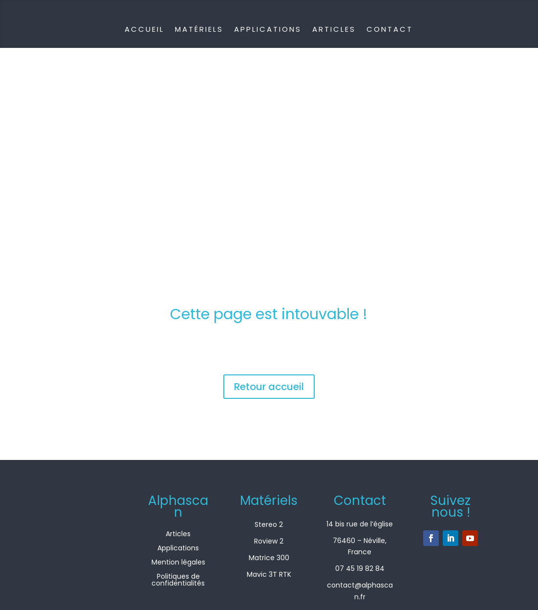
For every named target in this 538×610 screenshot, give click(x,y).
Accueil (144, 29)
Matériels (199, 29)
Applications (267, 29)
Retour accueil (269, 386)
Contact (389, 29)
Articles (334, 29)
